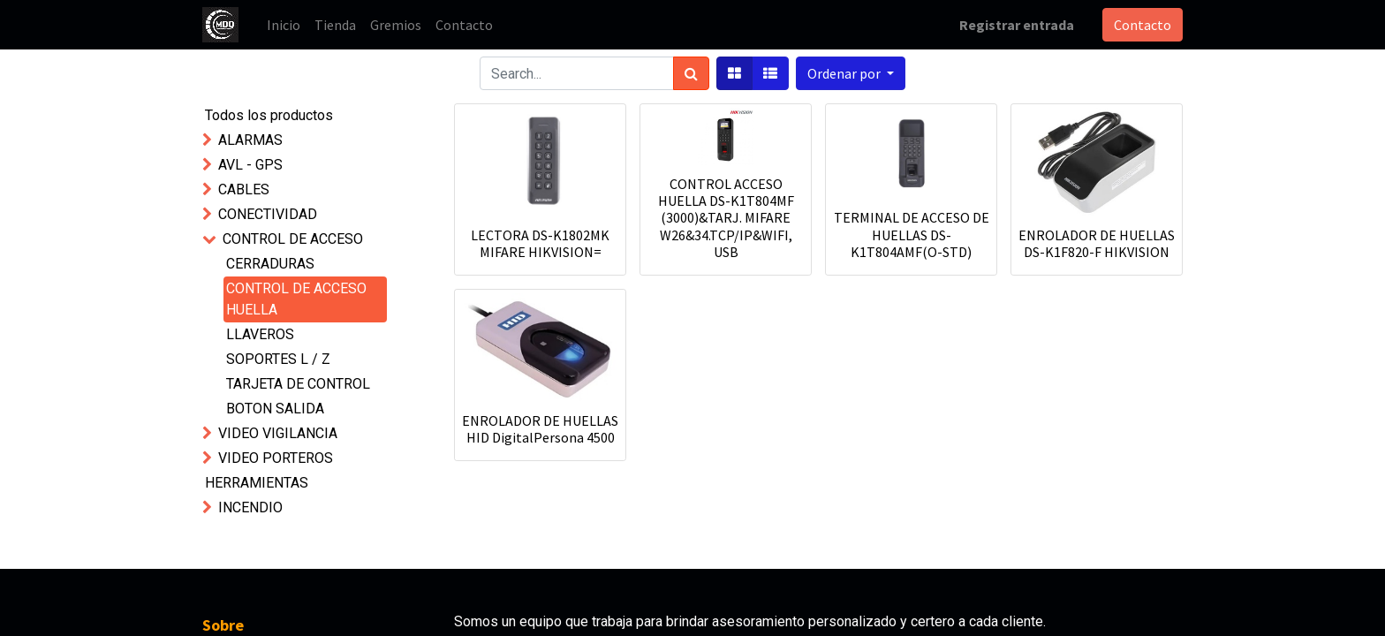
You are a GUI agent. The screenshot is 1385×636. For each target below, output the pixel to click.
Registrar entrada (1016, 25)
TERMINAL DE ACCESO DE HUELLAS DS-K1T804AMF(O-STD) (911, 234)
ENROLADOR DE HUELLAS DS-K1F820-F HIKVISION (1096, 243)
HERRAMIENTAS (256, 482)
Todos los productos (269, 115)
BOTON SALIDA (275, 408)
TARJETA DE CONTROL (298, 383)
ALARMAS (250, 140)
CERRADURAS (270, 263)
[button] (850, 73)
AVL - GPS (250, 164)
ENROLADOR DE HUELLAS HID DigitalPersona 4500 (540, 429)
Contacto (1142, 25)
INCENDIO (250, 507)
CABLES (243, 189)
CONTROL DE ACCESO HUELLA (296, 299)
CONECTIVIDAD (267, 214)
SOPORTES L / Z (278, 359)
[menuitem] (283, 24)
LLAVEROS (260, 334)
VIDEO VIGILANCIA (277, 433)
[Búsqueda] (691, 73)
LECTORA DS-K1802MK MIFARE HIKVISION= (540, 243)
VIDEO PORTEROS (275, 458)
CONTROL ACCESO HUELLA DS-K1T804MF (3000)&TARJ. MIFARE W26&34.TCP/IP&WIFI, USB (726, 218)
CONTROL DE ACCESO (293, 239)
